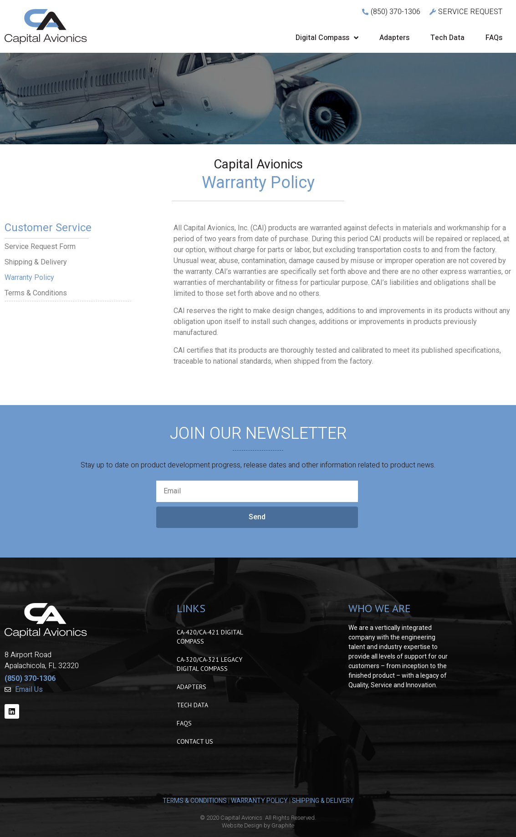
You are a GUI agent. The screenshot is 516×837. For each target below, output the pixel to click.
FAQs (493, 37)
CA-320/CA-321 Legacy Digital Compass (209, 664)
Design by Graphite (269, 825)
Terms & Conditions (36, 293)
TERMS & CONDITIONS (195, 801)
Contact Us (195, 741)
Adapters (394, 37)
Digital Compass (327, 38)
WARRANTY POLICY (259, 801)
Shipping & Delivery (36, 262)
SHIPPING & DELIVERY (323, 801)
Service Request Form (40, 246)
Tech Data (447, 37)
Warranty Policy (29, 277)
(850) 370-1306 (30, 678)
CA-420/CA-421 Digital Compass (210, 636)
